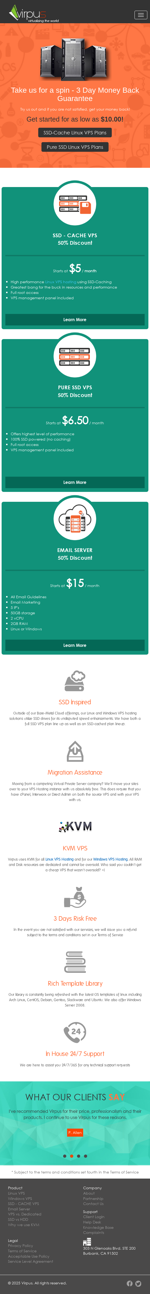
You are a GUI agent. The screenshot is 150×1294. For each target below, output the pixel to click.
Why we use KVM (23, 1224)
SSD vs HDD (18, 1219)
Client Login (94, 1216)
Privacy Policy (20, 1245)
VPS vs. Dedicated (24, 1214)
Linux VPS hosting (60, 281)
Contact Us (93, 1203)
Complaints (93, 1232)
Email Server (19, 1208)
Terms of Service (22, 1250)
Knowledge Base (98, 1227)
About (89, 1193)
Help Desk (92, 1222)
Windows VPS (20, 1198)
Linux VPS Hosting (59, 859)
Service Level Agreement (30, 1261)
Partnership (93, 1198)
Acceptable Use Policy (28, 1256)
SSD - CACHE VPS (23, 1203)
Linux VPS (16, 1193)
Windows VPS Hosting (110, 859)
